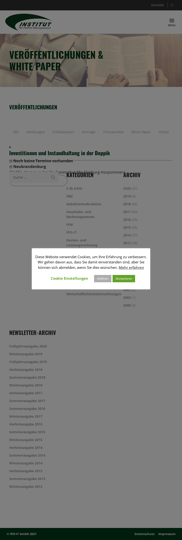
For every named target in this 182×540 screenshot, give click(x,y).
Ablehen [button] (103, 278)
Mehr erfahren (131, 267)
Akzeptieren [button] (123, 278)
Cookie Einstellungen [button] (69, 278)
